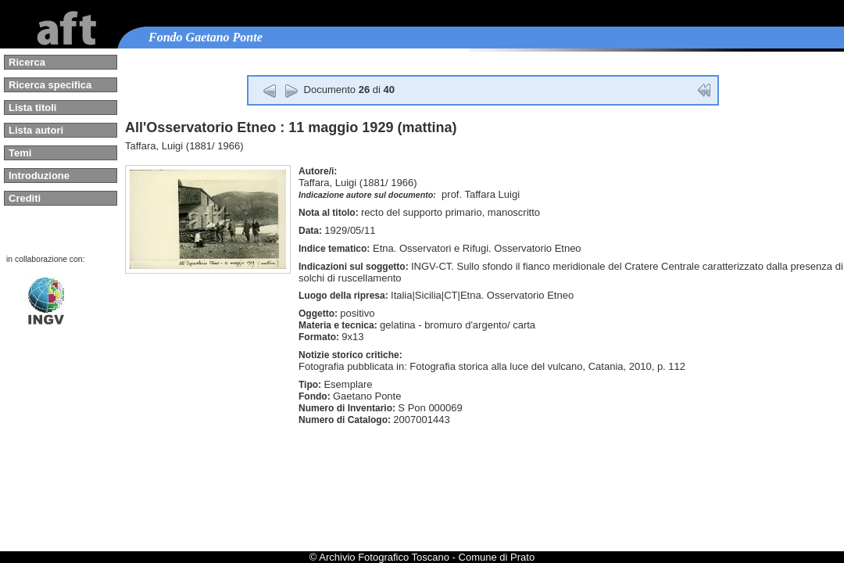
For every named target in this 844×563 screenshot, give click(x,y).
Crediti (25, 198)
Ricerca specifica (50, 85)
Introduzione (39, 175)
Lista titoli (32, 107)
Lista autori (36, 130)
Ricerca (27, 62)
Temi (20, 153)
